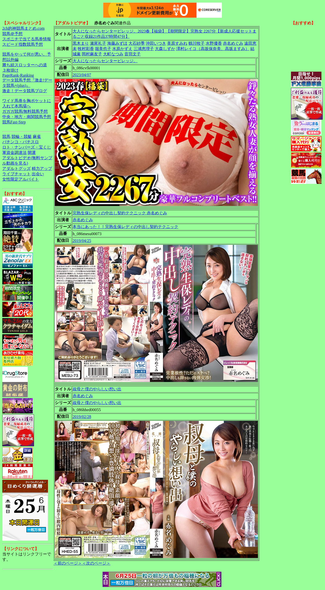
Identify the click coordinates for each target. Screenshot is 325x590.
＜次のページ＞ (96, 563)
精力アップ (42, 168)
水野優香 (214, 43)
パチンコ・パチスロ (20, 142)
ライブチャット (16, 174)
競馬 (6, 136)
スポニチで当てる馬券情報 (26, 39)
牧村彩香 (86, 48)
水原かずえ (122, 48)
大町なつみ (113, 54)
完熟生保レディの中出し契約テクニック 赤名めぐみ (120, 213)
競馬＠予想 (12, 33)
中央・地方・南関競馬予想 (26, 117)
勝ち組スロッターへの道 (24, 65)
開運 (32, 152)
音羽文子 (132, 54)
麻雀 (37, 136)
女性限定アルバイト (20, 179)
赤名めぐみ (233, 43)
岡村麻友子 (92, 54)
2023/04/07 (82, 75)
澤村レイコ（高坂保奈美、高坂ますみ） (212, 48)
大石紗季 (136, 43)
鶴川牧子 (196, 43)
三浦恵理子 (144, 48)
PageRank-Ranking (18, 75)
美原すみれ (177, 43)
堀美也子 (103, 48)
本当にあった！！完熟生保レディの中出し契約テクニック (125, 227)
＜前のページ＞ (68, 563)
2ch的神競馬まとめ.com (23, 28)
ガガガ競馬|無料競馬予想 (25, 111)
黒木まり (81, 43)
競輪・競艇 (21, 136)
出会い (38, 174)
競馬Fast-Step (14, 122)
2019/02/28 (82, 416)
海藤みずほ (117, 43)
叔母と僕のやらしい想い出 (97, 389)
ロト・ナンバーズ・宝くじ (26, 147)
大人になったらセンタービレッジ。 (105, 61)
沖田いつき (156, 43)
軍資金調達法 (14, 152)
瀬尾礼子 (98, 43)
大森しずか (165, 48)
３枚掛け (10, 70)
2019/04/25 (82, 240)
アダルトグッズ (16, 168)
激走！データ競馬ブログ (24, 91)
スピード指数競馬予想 (22, 44)
